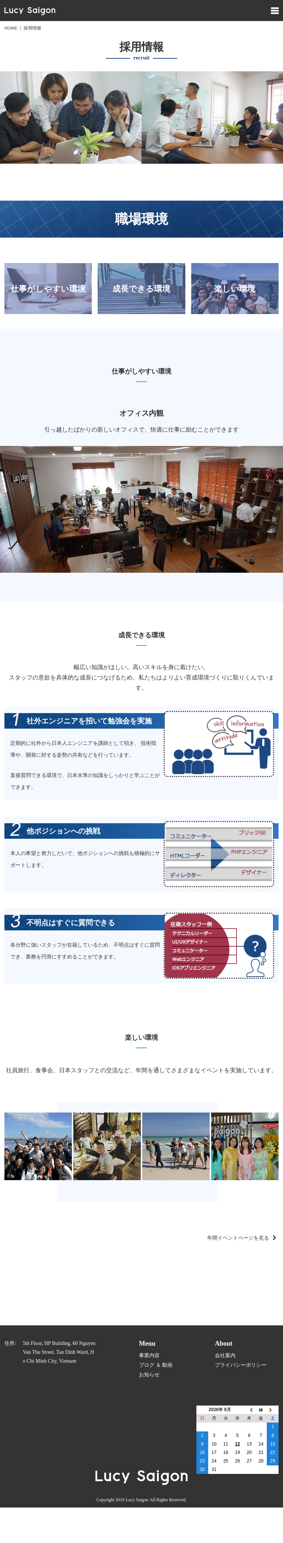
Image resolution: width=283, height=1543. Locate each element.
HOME (10, 28)
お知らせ (149, 1374)
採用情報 (32, 28)
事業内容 (149, 1355)
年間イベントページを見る (238, 1238)
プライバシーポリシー (240, 1365)
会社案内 (225, 1355)
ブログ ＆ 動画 (155, 1365)
